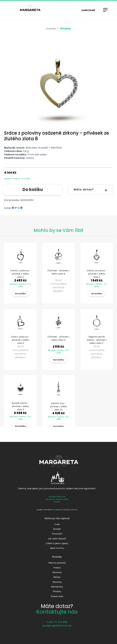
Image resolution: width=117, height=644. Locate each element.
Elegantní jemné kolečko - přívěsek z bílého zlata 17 (97, 340)
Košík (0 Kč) (88, 10)
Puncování (57, 533)
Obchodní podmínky (57, 497)
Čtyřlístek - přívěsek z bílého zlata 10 (58, 338)
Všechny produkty (57, 562)
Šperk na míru (57, 548)
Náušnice (57, 572)
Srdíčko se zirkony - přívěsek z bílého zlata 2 (96, 273)
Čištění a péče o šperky (57, 543)
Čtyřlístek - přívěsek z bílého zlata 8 (58, 272)
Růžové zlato (57, 596)
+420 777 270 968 (57, 622)
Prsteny (57, 567)
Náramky (57, 582)
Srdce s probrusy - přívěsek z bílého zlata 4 (20, 340)
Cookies (57, 502)
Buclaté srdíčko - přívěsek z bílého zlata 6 (20, 406)
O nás (57, 524)
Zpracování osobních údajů (57, 499)
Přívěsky (65, 28)
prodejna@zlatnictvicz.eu (57, 625)
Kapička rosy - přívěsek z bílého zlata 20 (58, 406)
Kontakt (57, 529)
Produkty (51, 28)
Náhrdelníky (57, 586)
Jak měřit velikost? (57, 538)
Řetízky (57, 577)
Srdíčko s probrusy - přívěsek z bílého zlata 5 (20, 273)
